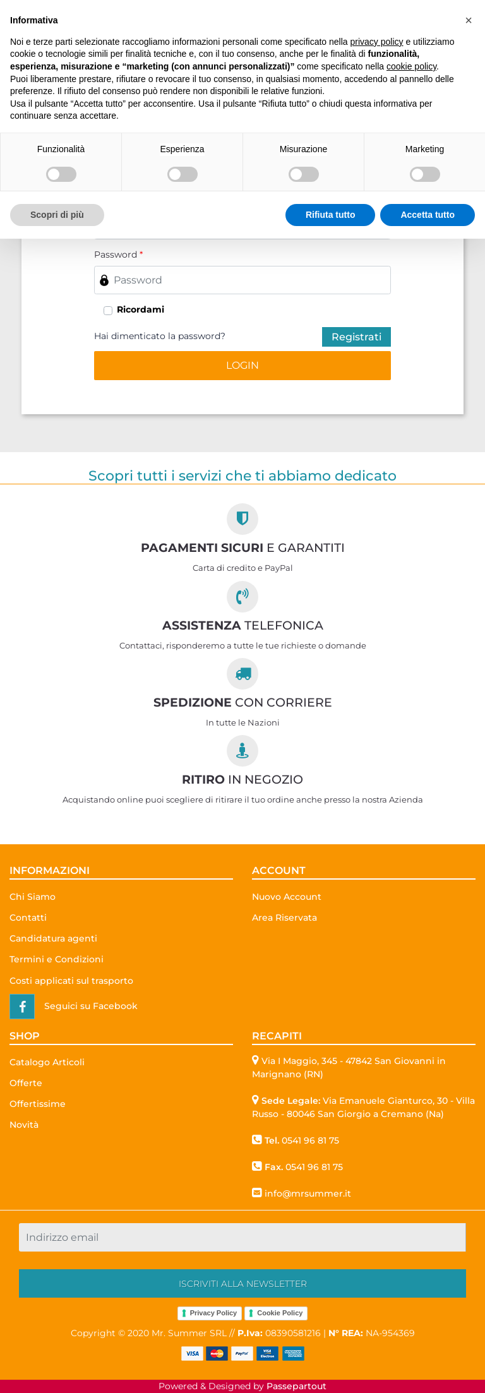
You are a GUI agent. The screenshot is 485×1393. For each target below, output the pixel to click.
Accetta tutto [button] (427, 215)
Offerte (25, 1083)
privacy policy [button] (377, 42)
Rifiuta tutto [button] (331, 215)
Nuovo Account (286, 896)
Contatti (28, 917)
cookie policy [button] (411, 66)
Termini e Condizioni (56, 959)
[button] (242, 365)
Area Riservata (284, 917)
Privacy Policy (213, 1313)
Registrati (356, 337)
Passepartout (296, 1386)
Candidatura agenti (53, 938)
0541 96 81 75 (310, 1140)
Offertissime (37, 1103)
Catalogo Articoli (47, 1062)
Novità (24, 1124)
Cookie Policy (279, 1313)
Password (118, 254)
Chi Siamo (32, 896)
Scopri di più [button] (57, 215)
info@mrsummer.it (308, 1193)
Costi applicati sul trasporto (71, 980)
